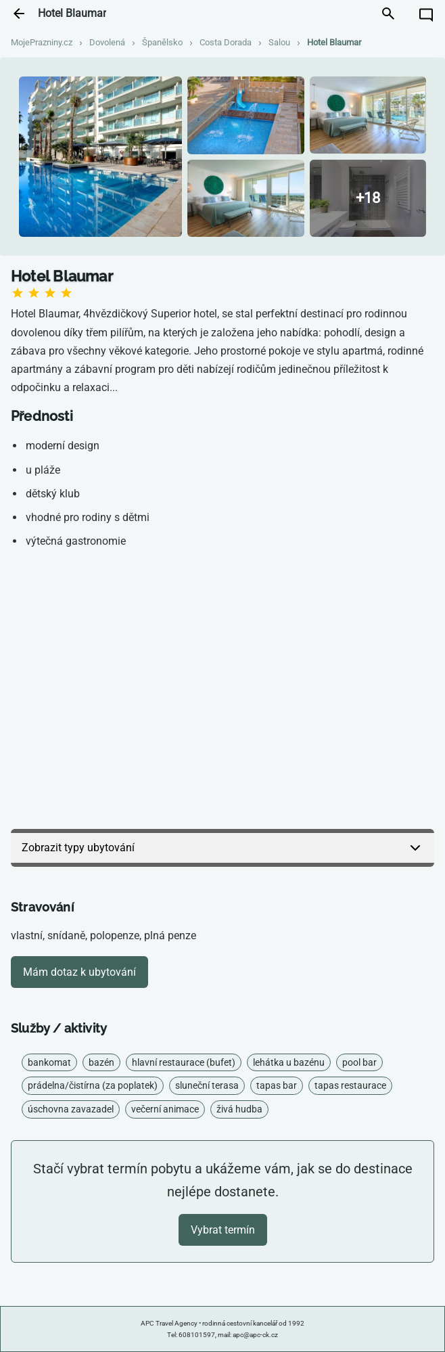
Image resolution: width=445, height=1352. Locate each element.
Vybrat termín (223, 1229)
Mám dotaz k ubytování (79, 972)
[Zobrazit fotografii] (100, 157)
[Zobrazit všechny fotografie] (368, 199)
